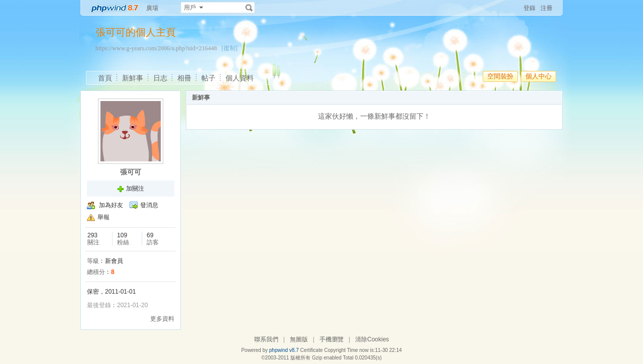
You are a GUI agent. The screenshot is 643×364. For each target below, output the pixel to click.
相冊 (184, 78)
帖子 (208, 78)
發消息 (149, 205)
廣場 (152, 8)
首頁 (105, 78)
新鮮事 (132, 78)
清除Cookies (372, 339)
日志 (160, 78)
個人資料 (240, 78)
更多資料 (162, 318)
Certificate (311, 350)
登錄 (529, 8)
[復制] (230, 48)
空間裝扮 (500, 76)
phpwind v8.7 (284, 350)
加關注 (135, 188)
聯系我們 (266, 339)
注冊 (547, 8)
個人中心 (538, 76)
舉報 (103, 217)
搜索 (249, 7)
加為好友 (111, 205)
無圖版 (299, 339)
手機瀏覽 (331, 339)
